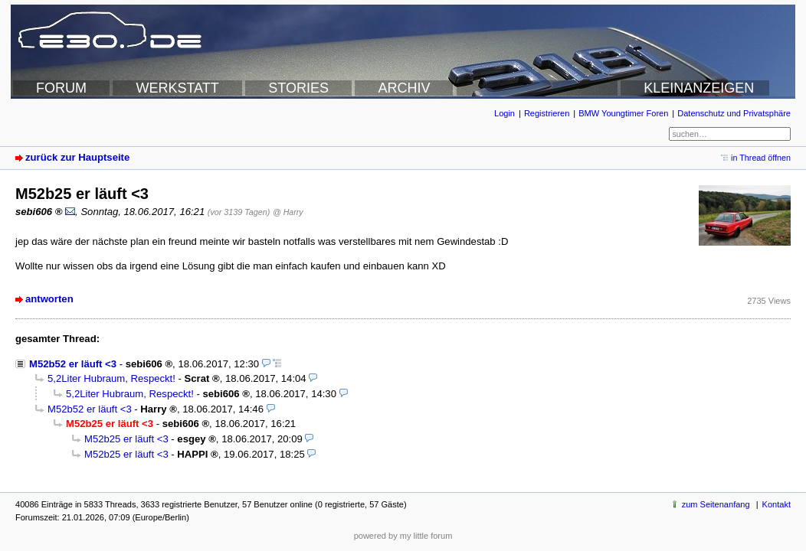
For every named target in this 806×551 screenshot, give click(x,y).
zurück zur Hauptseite (77, 157)
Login (504, 113)
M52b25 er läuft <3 (126, 439)
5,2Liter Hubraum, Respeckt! (111, 378)
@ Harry (288, 212)
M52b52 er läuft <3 (72, 364)
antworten (49, 299)
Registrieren (546, 113)
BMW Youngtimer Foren (623, 113)
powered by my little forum (403, 535)
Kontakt (776, 504)
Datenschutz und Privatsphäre (734, 113)
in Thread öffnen (761, 157)
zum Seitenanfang (716, 504)
